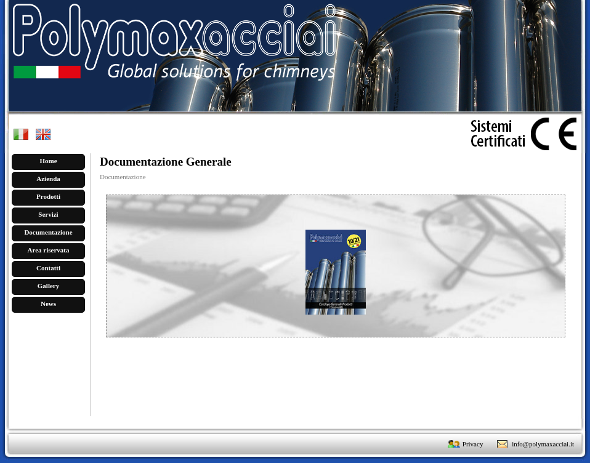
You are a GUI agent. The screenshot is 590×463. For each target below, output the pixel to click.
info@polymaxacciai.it (543, 444)
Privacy (473, 444)
